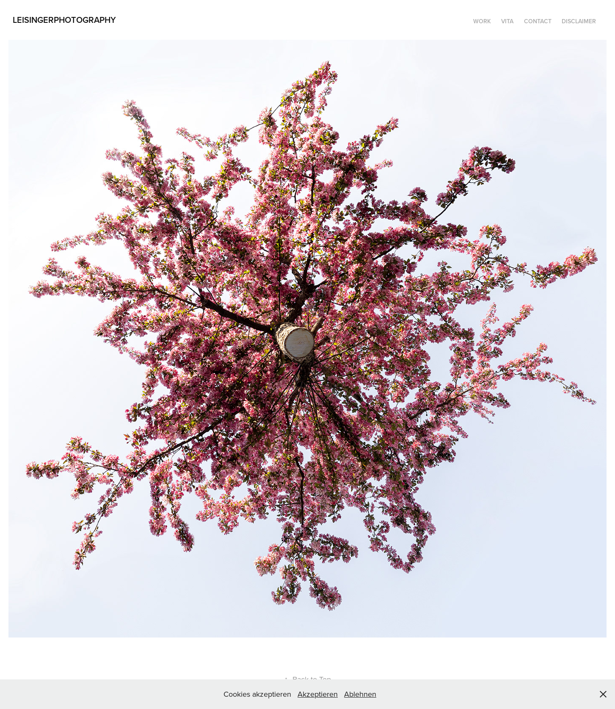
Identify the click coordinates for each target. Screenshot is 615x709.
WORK (482, 21)
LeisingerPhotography (64, 20)
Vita (507, 21)
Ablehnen (360, 694)
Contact (538, 21)
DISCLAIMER (579, 21)
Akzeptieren (318, 694)
